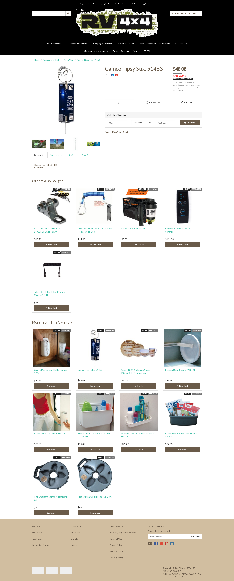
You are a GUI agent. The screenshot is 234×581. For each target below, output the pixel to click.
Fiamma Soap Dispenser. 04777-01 (51, 433)
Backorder (153, 102)
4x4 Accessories (55, 43)
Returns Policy (116, 551)
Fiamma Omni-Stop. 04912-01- (180, 370)
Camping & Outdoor (103, 43)
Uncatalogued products (96, 51)
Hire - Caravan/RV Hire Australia (155, 43)
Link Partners (133, 4)
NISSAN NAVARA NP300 (133, 228)
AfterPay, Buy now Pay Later (123, 532)
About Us (91, 4)
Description (39, 155)
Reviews (78, 155)
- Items (184, 13)
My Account (37, 532)
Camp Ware (68, 60)
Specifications (56, 155)
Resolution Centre (40, 545)
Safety (136, 51)
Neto (184, 577)
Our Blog (75, 538)
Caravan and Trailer (79, 43)
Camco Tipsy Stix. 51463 (88, 60)
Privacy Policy (116, 545)
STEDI (147, 51)
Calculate (189, 122)
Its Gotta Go (181, 43)
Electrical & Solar (127, 43)
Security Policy (116, 557)
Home (37, 60)
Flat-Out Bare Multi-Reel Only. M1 (95, 496)
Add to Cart (51, 244)
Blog (81, 4)
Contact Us (119, 4)
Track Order (37, 538)
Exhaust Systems (121, 51)
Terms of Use (116, 538)
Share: (112, 75)
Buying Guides (105, 4)
